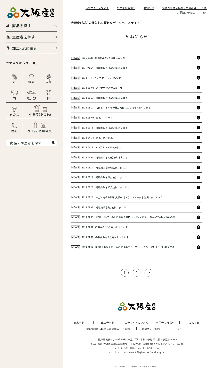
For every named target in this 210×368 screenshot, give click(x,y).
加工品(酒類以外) (39, 131)
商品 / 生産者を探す (25, 142)
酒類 (14, 131)
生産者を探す (23, 37)
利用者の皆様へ (126, 7)
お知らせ (149, 7)
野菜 (31, 82)
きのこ (14, 114)
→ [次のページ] (148, 272)
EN (205, 12)
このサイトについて (97, 7)
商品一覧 (79, 322)
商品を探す (21, 25)
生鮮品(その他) (40, 114)
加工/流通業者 (24, 48)
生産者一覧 (107, 322)
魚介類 (31, 98)
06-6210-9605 (127, 348)
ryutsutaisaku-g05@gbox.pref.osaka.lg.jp (140, 352)
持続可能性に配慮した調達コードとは (184, 7)
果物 (49, 82)
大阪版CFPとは (186, 12)
